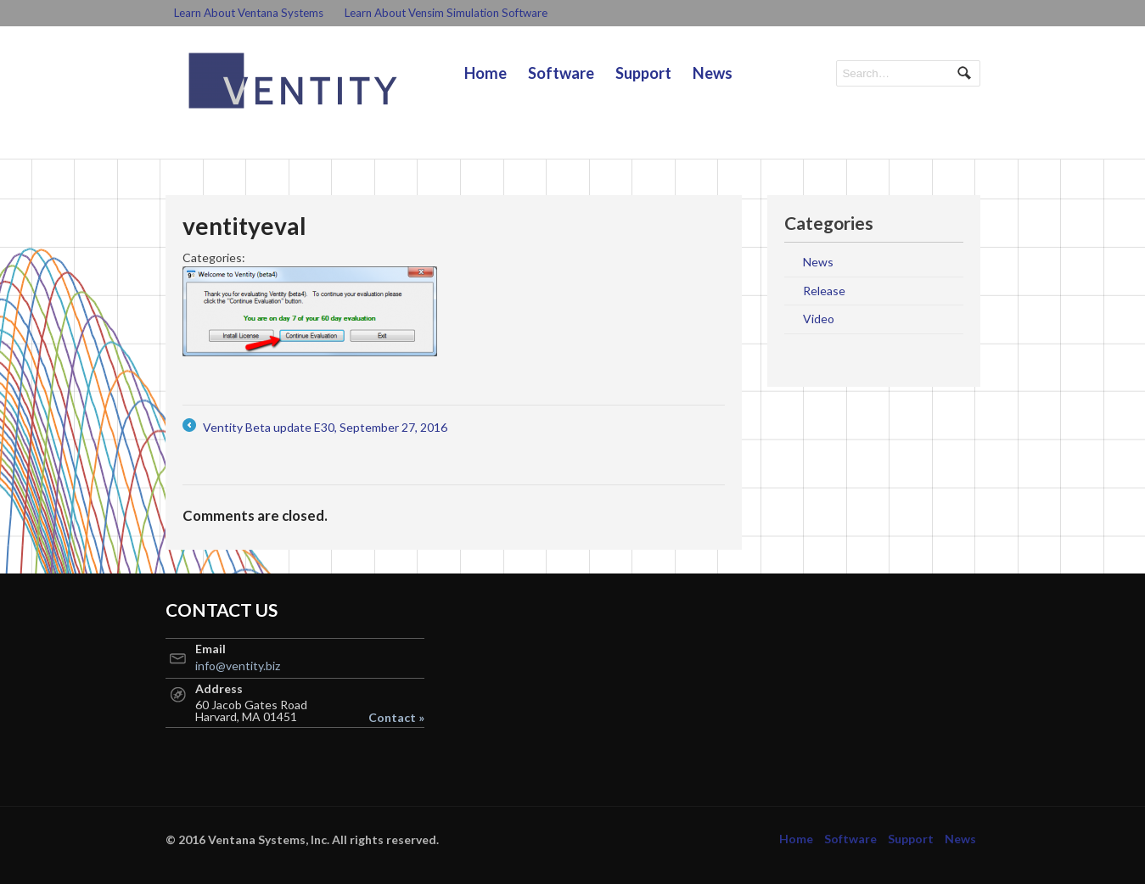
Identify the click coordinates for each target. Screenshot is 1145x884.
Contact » (396, 718)
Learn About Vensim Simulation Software (446, 13)
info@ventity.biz (237, 665)
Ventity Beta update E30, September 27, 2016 (314, 427)
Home (485, 73)
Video (818, 318)
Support (643, 73)
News (712, 73)
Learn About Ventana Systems (248, 13)
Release (824, 290)
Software (561, 73)
